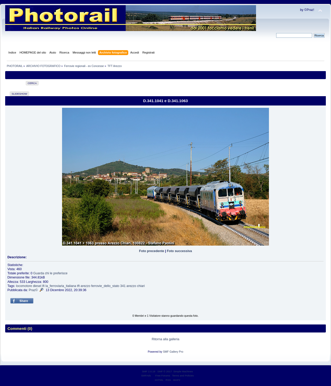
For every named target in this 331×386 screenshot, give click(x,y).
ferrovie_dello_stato (105, 286)
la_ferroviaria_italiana (61, 286)
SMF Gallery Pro (173, 351)
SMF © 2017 (164, 371)
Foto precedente (151, 251)
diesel (37, 286)
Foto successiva (179, 251)
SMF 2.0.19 (148, 371)
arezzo (85, 286)
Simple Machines (183, 371)
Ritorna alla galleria (165, 339)
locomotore (24, 286)
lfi (43, 286)
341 (123, 286)
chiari (141, 286)
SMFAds (146, 375)
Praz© (33, 290)
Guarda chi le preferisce (50, 273)
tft (78, 286)
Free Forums (162, 375)
